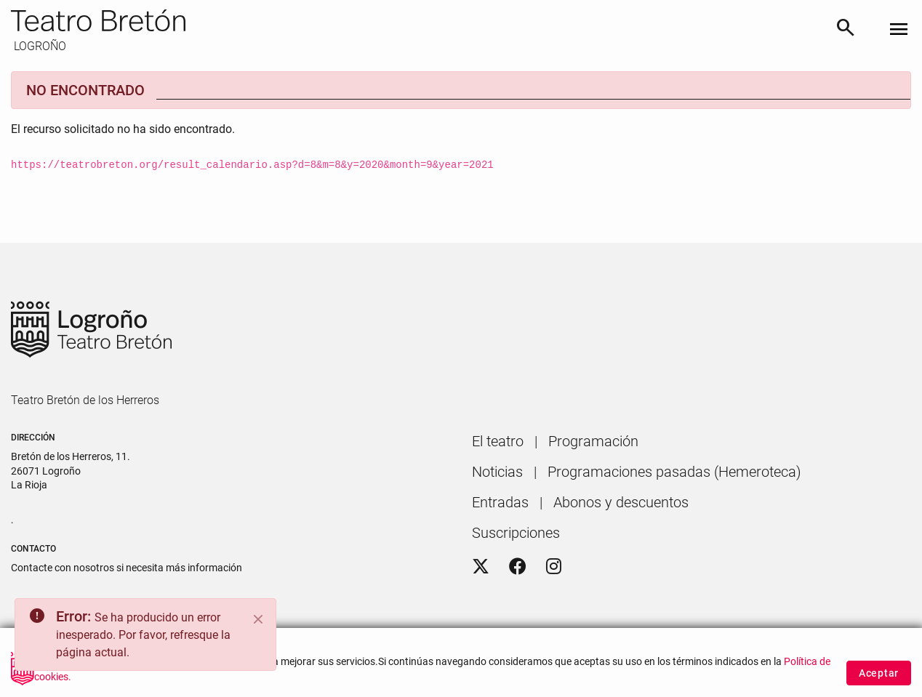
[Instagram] (553, 567)
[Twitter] (480, 567)
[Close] (258, 619)
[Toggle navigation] (898, 30)
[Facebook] (517, 567)
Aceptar (879, 680)
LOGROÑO (38, 46)
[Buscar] (845, 30)
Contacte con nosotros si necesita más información (126, 567)
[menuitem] (498, 441)
